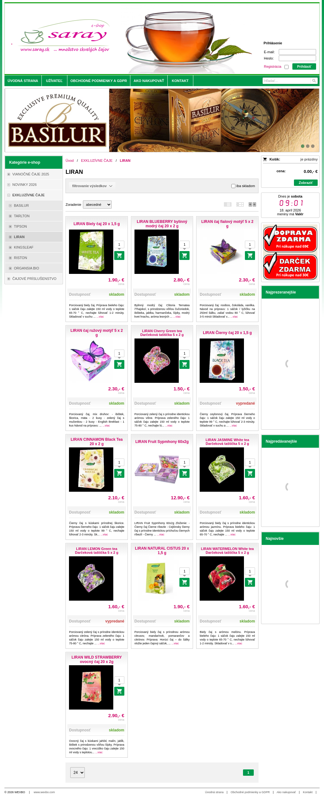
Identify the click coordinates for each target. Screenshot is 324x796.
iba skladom (243, 186)
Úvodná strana (214, 792)
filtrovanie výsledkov (92, 186)
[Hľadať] (314, 81)
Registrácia (272, 66)
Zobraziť (306, 183)
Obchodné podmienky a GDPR (250, 792)
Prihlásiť (304, 66)
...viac (100, 316)
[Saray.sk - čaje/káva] (123, 39)
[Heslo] (297, 58)
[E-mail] (297, 52)
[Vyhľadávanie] (290, 81)
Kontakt (308, 792)
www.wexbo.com (44, 792)
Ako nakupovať (286, 792)
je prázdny (309, 159)
